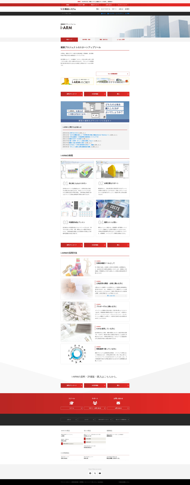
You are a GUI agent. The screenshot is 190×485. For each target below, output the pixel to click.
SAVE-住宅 (88, 442)
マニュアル (111, 13)
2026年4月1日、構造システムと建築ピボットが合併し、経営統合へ (97, 1)
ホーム (63, 13)
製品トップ (69, 39)
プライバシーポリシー (65, 482)
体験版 (67, 4)
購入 (118, 94)
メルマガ (86, 419)
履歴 (127, 13)
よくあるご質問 (121, 39)
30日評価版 (95, 94)
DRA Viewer (64, 458)
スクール (71, 408)
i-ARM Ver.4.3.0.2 (73, 133)
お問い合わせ (109, 4)
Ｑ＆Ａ (103, 13)
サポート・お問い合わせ (95, 408)
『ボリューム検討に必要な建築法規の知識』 (80, 146)
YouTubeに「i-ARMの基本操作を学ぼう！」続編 (81, 144)
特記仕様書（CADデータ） (113, 458)
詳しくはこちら (111, 295)
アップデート (120, 13)
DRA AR (86, 458)
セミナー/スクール (105, 9)
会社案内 (127, 9)
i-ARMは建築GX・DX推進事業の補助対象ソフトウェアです (83, 137)
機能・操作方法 (103, 39)
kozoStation (100, 482)
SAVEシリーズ (87, 436)
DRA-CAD (63, 440)
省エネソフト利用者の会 (121, 419)
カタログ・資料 (81, 4)
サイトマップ (87, 482)
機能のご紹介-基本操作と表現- (76, 142)
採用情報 (81, 482)
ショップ (122, 4)
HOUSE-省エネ (87, 447)
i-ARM (62, 436)
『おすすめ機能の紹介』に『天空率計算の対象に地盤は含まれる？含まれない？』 (89, 135)
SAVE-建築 (88, 438)
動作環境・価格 (86, 39)
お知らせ (121, 9)
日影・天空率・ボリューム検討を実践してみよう (81, 140)
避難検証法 (109, 436)
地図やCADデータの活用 (75, 138)
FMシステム (94, 482)
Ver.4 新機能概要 (112, 73)
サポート (114, 9)
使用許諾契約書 (75, 482)
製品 (95, 4)
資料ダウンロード (72, 94)
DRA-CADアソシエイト (104, 419)
